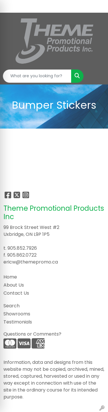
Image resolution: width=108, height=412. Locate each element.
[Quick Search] (37, 76)
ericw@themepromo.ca (30, 262)
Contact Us (16, 293)
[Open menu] (96, 76)
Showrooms (16, 314)
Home (10, 277)
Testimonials (17, 322)
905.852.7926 (22, 248)
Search (11, 305)
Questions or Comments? (32, 334)
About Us (13, 285)
